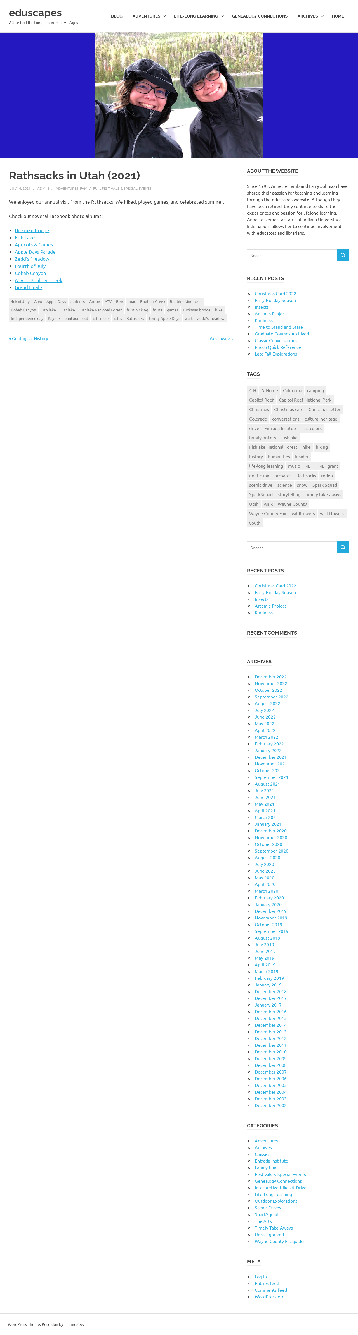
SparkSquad (266, 1214)
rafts (118, 318)
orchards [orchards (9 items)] (282, 475)
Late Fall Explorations (276, 353)
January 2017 (268, 1004)
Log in (261, 1276)
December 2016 (271, 1011)
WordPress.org (269, 1296)
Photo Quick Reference (278, 347)
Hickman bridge (197, 309)
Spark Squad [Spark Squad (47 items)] (324, 485)
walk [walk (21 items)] (268, 503)
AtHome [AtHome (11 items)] (269, 390)
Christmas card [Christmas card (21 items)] (288, 409)
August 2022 (267, 703)
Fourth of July (30, 266)
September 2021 (271, 777)
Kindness (264, 320)
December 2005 (271, 1085)
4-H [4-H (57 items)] (252, 390)
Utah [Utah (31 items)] (254, 503)
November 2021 (271, 763)
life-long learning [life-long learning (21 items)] (266, 466)
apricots (77, 301)
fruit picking (137, 309)
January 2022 (268, 750)
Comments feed (271, 1290)
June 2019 (265, 951)
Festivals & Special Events (126, 188)
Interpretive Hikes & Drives (281, 1187)
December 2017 (271, 998)
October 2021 (268, 770)
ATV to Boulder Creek (38, 280)
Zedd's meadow (211, 318)
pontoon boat (76, 318)
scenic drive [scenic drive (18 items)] (260, 485)
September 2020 (271, 850)
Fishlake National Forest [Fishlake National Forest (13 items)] (273, 447)
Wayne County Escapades (280, 1241)
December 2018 (271, 991)
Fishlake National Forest (100, 309)
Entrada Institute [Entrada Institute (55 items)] (281, 428)
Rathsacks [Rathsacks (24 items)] (306, 475)
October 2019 (268, 924)
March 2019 (266, 971)
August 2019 (267, 937)
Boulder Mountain (186, 301)
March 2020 (266, 891)
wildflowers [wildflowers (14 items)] (303, 513)
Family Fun (90, 188)
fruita (157, 309)
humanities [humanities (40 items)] (279, 456)
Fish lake (48, 309)
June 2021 (265, 797)
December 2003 (271, 1098)
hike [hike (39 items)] (306, 447)
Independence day (27, 318)
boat (132, 301)
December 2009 (271, 1058)
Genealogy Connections (260, 16)
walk (189, 318)
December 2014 (271, 1024)
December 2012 (271, 1038)
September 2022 (271, 696)
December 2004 (271, 1091)
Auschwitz (220, 338)
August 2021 (267, 783)
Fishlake (67, 309)
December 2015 (271, 1018)
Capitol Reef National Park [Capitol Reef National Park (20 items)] (305, 399)
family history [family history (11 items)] (262, 437)
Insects (261, 306)
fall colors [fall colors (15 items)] (312, 428)
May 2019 (264, 958)
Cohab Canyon (30, 273)
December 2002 (271, 1105)
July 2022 (264, 710)
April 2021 (265, 810)
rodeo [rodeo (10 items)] (327, 475)
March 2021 (266, 817)
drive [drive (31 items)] (254, 428)
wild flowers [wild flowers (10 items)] (332, 513)
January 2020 (268, 904)
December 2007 (271, 1071)
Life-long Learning (199, 16)
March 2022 (266, 736)
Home (338, 16)
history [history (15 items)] (256, 456)
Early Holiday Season (275, 300)
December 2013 (271, 1031)
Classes (262, 1154)
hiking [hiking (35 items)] (322, 447)
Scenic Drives (268, 1207)
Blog (117, 16)
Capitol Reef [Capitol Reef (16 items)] (261, 399)
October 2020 (268, 844)
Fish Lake (25, 237)
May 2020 (264, 877)
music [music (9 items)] (294, 466)
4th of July (20, 301)
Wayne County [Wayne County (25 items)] (292, 503)
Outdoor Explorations (276, 1201)
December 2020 (271, 830)
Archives (311, 16)
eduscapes (37, 12)
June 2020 (265, 870)
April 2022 (265, 730)
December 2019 (271, 911)
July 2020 (264, 864)
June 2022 (265, 716)
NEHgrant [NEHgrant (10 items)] (328, 466)
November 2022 (271, 683)
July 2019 (264, 944)
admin (43, 188)
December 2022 (271, 676)
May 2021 (264, 803)
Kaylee (54, 318)
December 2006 (271, 1078)
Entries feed (267, 1283)
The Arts (263, 1221)
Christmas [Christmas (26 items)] (259, 409)
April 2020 (265, 884)
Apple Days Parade (35, 251)
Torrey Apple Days (164, 318)
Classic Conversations (276, 340)
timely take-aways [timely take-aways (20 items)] (323, 494)
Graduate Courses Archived (282, 333)
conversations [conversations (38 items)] (286, 418)
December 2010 (271, 1051)
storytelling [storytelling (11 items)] (289, 494)
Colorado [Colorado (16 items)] (258, 418)
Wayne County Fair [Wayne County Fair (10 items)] (268, 513)
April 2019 (265, 964)
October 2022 (268, 690)
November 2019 (271, 917)
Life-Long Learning (273, 1194)
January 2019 (268, 984)
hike (219, 309)
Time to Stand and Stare (279, 327)
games (172, 309)
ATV (108, 301)
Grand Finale (28, 287)
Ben (119, 301)
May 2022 (264, 723)
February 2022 (269, 743)
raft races (101, 318)
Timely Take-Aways (274, 1227)
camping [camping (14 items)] (315, 390)
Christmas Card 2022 (275, 293)
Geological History (30, 338)
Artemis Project (270, 313)
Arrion (94, 301)
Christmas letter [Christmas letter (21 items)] (324, 409)
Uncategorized (269, 1234)
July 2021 (264, 790)
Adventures (149, 16)
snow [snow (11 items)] (302, 485)
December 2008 (271, 1065)
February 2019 (269, 978)
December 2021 (271, 757)
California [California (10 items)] (292, 390)
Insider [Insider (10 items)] (301, 456)
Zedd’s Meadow (32, 258)
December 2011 (271, 1045)
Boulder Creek (152, 301)
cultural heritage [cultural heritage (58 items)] (321, 418)
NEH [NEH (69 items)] (309, 466)
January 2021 (268, 824)
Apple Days (56, 301)
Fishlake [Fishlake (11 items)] (289, 437)
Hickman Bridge (32, 230)
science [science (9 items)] (284, 485)
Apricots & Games (34, 244)
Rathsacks (135, 318)
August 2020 (267, 857)
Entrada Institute (271, 1160)
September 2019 (271, 931)
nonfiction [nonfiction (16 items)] (259, 475)
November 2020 (271, 837)
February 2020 (269, 897)
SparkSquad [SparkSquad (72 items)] (261, 494)
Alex (38, 301)
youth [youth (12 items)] (255, 522)
